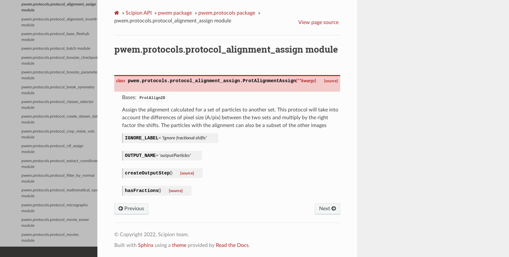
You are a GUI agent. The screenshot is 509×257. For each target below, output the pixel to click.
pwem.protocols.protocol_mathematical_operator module (59, 193)
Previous (131, 208)
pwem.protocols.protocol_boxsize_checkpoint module (59, 60)
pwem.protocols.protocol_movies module (50, 237)
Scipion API (139, 13)
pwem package (175, 13)
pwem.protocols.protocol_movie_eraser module (55, 222)
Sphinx (146, 245)
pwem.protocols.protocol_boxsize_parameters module (59, 75)
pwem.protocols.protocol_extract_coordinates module (59, 164)
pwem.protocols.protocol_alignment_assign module (58, 7)
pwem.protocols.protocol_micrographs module (54, 208)
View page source (318, 22)
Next (327, 208)
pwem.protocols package (226, 13)
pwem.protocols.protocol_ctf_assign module (52, 149)
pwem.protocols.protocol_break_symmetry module (57, 90)
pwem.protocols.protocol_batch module (55, 48)
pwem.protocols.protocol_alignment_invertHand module (59, 22)
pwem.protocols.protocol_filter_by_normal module (57, 178)
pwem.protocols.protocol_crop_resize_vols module (57, 134)
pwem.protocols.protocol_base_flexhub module (55, 37)
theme (179, 245)
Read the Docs (232, 245)
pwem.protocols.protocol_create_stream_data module (59, 119)
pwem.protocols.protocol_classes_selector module (57, 104)
